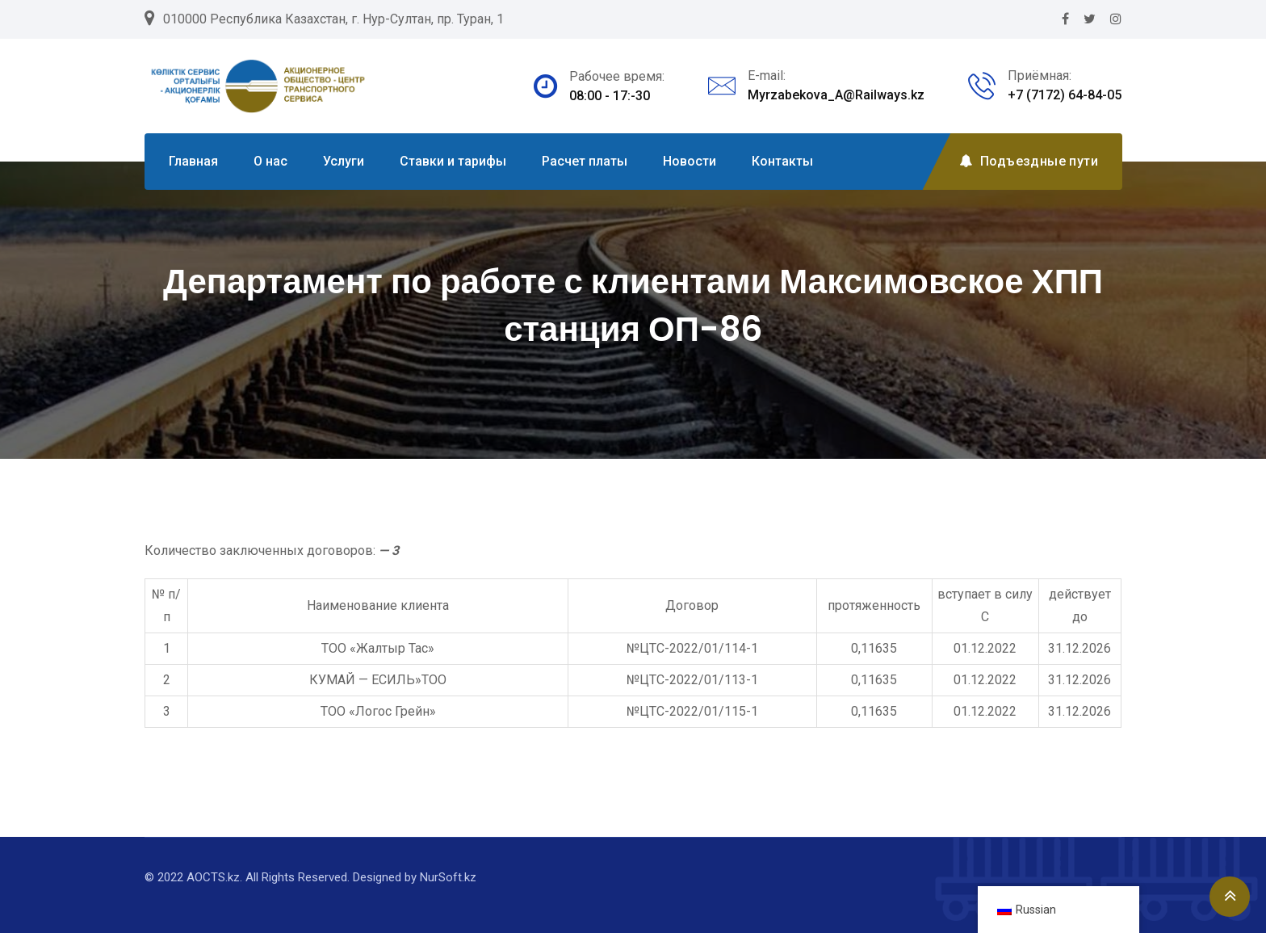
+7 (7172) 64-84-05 (1064, 95)
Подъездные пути (1028, 161)
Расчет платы (584, 161)
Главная (193, 161)
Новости (689, 161)
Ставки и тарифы (453, 161)
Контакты (782, 161)
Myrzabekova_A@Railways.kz (836, 95)
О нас (270, 161)
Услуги (343, 161)
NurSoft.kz (448, 877)
